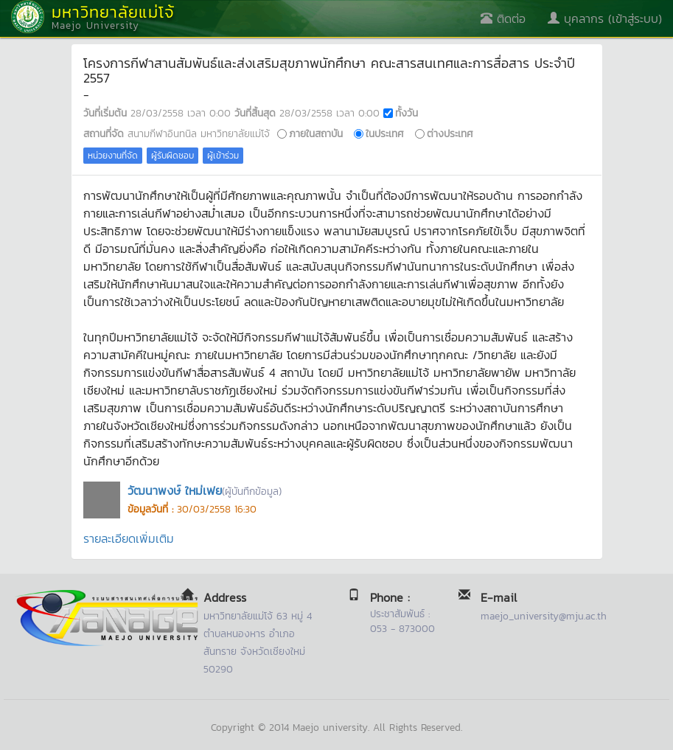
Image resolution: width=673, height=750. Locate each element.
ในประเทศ (385, 133)
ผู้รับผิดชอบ (172, 155)
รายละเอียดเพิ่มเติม (128, 538)
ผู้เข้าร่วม (223, 155)
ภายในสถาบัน (316, 133)
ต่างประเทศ (450, 133)
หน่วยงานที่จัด (113, 155)
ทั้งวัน (406, 112)
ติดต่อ (503, 18)
